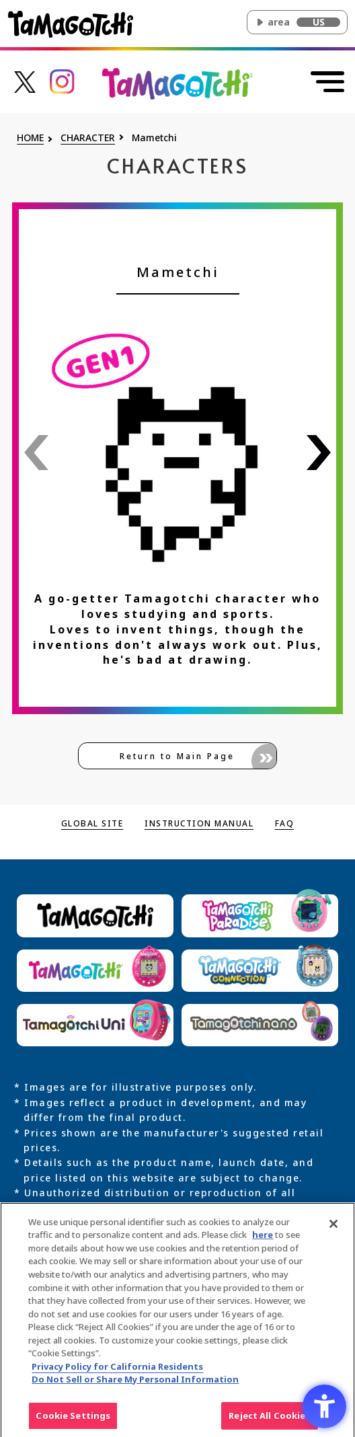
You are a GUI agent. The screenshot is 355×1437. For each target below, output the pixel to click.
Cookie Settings (73, 1419)
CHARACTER (88, 138)
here (262, 1239)
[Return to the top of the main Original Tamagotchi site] (177, 82)
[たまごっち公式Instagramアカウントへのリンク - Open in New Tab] (62, 80)
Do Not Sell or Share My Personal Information (135, 1383)
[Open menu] (326, 82)
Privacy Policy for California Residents (117, 1370)
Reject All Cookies (269, 1419)
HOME (30, 138)
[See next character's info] (319, 452)
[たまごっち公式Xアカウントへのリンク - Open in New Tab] (25, 80)
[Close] (333, 1228)
